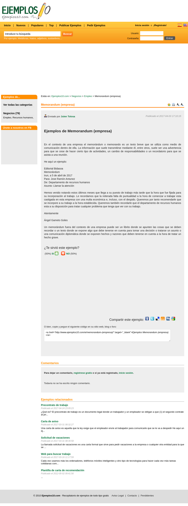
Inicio (7, 25)
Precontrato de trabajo (54, 405)
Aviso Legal (118, 495)
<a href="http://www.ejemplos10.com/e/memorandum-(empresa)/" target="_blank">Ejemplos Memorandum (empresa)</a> (107, 335)
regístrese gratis (83, 373)
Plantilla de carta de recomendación (62, 470)
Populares (37, 25)
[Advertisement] (94, 69)
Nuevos (21, 25)
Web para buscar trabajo (56, 454)
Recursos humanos (23, 117)
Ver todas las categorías (17, 104)
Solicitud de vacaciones (55, 437)
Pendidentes (147, 495)
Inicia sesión (142, 25)
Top (51, 25)
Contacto (132, 495)
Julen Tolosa (68, 116)
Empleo (7, 117)
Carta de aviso (49, 421)
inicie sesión (126, 373)
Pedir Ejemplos (96, 25)
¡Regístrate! (160, 25)
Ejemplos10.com (60, 96)
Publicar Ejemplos (70, 25)
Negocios (9, 113)
